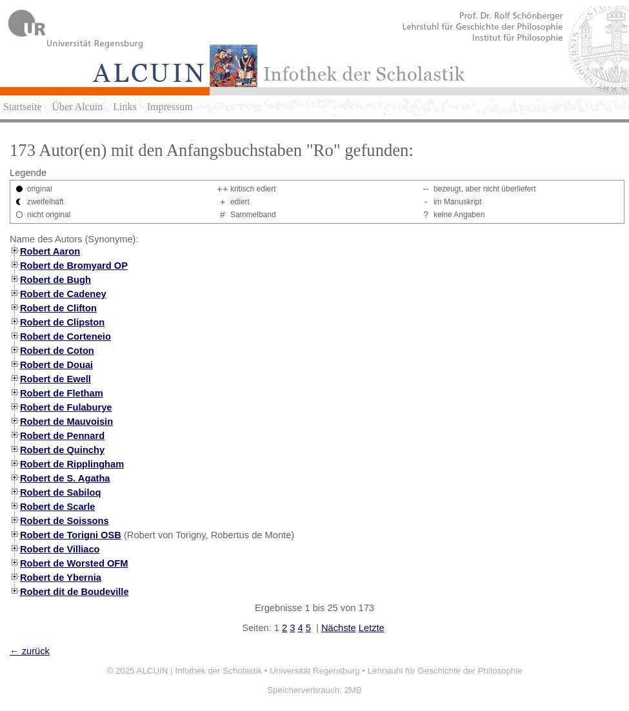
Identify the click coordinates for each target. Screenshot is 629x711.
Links (124, 106)
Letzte (371, 628)
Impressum (170, 106)
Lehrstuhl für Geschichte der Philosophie (445, 671)
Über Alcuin (77, 106)
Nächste (338, 628)
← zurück (30, 651)
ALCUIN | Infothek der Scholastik (200, 671)
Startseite (22, 106)
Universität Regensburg (314, 671)
